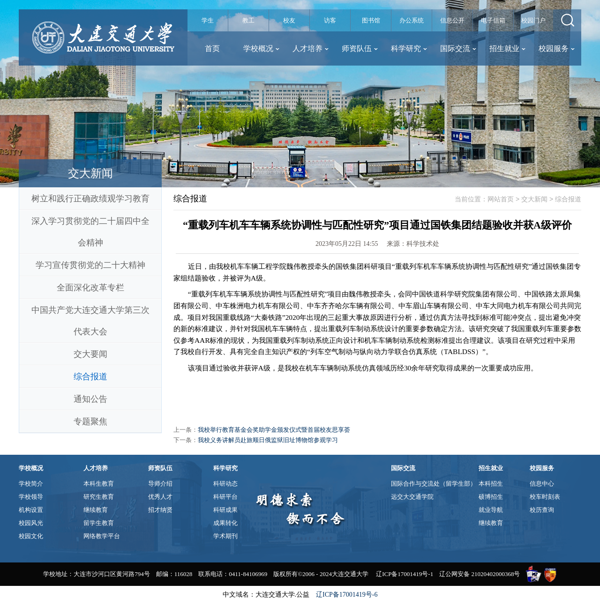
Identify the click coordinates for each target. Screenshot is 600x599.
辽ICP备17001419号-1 (404, 573)
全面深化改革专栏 (90, 287)
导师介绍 (160, 483)
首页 (212, 48)
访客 (330, 20)
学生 (208, 20)
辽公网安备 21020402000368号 (479, 573)
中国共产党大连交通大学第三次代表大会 (90, 320)
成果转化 (225, 522)
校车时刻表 (545, 496)
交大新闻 (534, 199)
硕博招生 (491, 496)
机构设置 (31, 509)
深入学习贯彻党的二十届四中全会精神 (90, 231)
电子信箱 (493, 20)
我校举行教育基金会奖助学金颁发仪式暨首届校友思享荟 (274, 429)
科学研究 (409, 48)
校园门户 (533, 20)
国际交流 (458, 48)
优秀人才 (160, 496)
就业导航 (491, 509)
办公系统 (411, 20)
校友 (289, 20)
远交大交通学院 (412, 496)
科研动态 (225, 483)
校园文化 (31, 536)
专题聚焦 (90, 421)
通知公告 (90, 399)
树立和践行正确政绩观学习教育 (90, 198)
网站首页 (501, 199)
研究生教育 (98, 496)
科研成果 (225, 509)
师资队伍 (360, 48)
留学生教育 (98, 522)
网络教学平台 (101, 536)
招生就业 (507, 48)
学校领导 (31, 496)
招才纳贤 (160, 509)
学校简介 (31, 483)
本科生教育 (98, 483)
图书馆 (371, 20)
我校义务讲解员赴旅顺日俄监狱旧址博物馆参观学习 (268, 440)
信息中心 (542, 483)
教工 (248, 20)
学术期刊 (225, 536)
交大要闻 (90, 354)
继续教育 (95, 509)
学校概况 (261, 48)
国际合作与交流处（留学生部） (433, 483)
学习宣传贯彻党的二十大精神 (90, 265)
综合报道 (90, 376)
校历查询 (542, 509)
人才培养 (310, 48)
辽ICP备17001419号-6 (346, 594)
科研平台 (225, 496)
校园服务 (557, 48)
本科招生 (491, 483)
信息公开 (452, 20)
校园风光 (31, 522)
